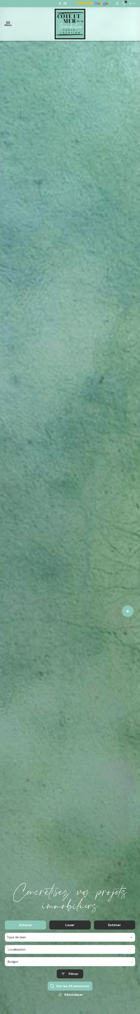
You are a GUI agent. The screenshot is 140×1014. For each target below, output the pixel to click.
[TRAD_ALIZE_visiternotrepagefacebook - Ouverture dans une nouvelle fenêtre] (60, 3)
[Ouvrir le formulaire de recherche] (70, 976)
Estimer (114, 927)
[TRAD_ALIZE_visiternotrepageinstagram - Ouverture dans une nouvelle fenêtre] (65, 3)
